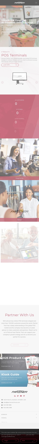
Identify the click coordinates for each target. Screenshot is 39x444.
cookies (23, 434)
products (4, 415)
